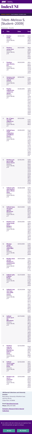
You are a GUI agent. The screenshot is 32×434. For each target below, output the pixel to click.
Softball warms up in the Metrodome (10, 318)
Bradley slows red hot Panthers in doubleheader (11, 261)
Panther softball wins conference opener (10, 91)
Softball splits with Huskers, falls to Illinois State (11, 190)
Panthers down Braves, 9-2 (11, 64)
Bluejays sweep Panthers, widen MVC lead (10, 247)
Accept (9, 430)
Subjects (8, 14)
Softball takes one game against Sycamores (11, 209)
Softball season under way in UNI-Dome (11, 364)
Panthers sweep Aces (10, 48)
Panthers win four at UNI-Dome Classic (11, 161)
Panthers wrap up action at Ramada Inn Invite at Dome (10, 349)
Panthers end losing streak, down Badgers (11, 224)
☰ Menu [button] (4, 11)
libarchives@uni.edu (12, 404)
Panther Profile (9, 36)
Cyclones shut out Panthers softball (11, 78)
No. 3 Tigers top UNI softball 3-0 (10, 120)
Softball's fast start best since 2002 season (11, 292)
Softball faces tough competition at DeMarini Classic (11, 133)
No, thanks (23, 430)
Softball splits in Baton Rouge (11, 276)
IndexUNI (9, 6)
